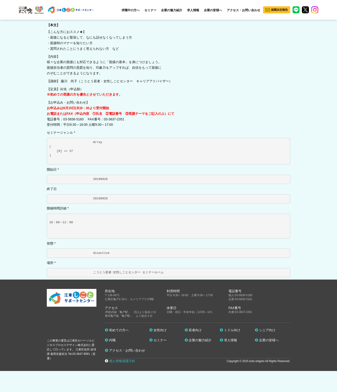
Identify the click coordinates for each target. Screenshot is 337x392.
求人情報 (193, 10)
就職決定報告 (279, 9)
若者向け (193, 330)
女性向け (158, 330)
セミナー (150, 10)
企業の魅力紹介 (171, 10)
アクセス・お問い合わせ (243, 10)
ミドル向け (230, 330)
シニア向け (265, 330)
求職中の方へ (130, 10)
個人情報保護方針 (122, 361)
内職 (110, 340)
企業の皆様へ (213, 10)
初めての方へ (117, 330)
